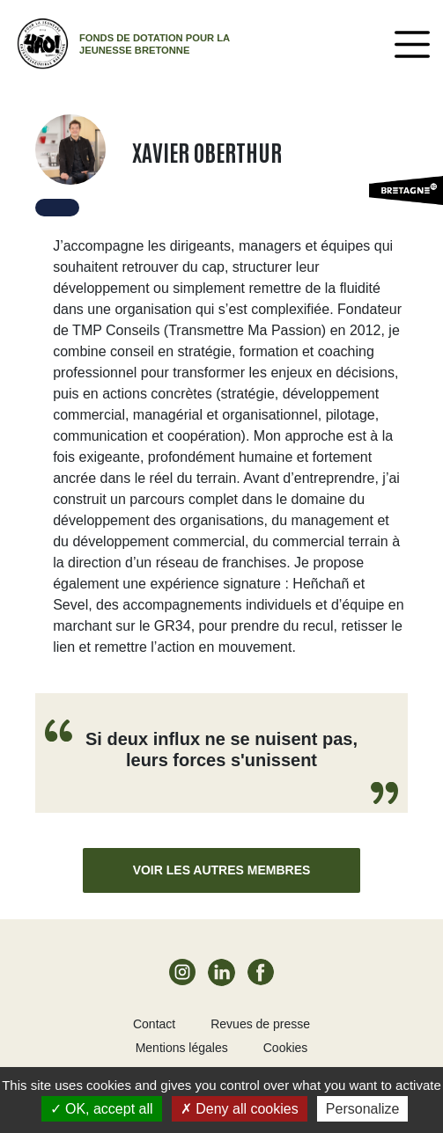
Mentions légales (182, 1048)
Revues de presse (260, 1024)
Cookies (285, 1048)
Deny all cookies (240, 1108)
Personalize (363, 1108)
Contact (154, 1024)
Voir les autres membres (222, 870)
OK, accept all (101, 1108)
